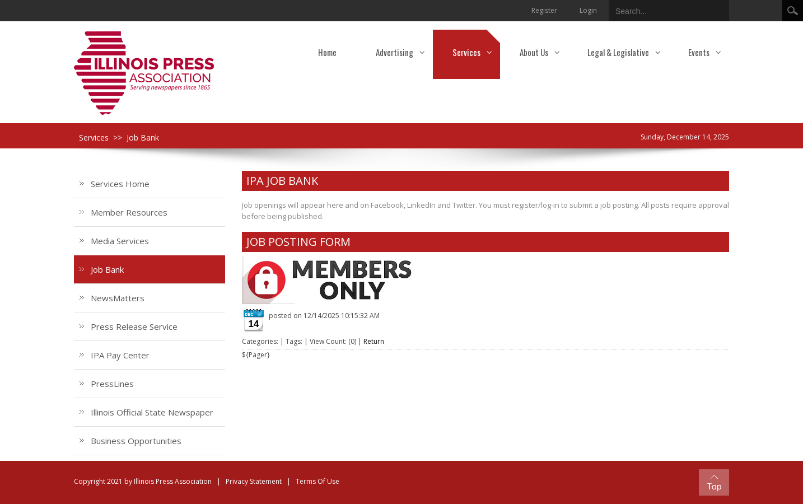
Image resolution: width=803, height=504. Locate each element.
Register (544, 10)
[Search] (660, 9)
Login (588, 10)
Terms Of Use (317, 481)
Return (373, 341)
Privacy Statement (254, 481)
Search (792, 10)
